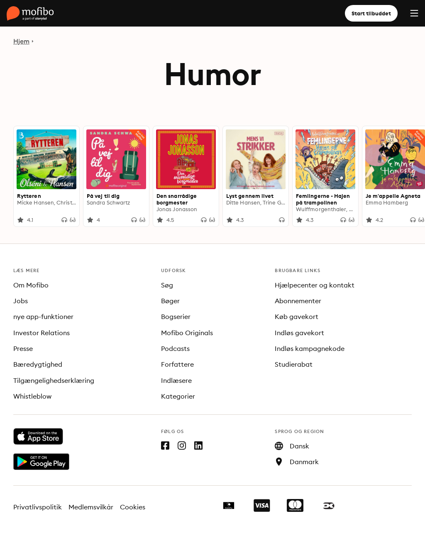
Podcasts (175, 348)
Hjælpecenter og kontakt (314, 285)
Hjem (21, 41)
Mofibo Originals (187, 333)
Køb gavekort (296, 316)
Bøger (170, 301)
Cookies (132, 507)
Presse (23, 348)
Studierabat (294, 364)
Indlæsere (176, 380)
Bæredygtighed (37, 364)
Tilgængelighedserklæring (53, 380)
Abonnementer (298, 301)
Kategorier (178, 396)
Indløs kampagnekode (309, 348)
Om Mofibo (31, 285)
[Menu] (414, 13)
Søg (167, 285)
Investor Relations (41, 333)
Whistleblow (32, 396)
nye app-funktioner (43, 316)
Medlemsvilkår (91, 507)
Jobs (20, 301)
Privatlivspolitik (37, 507)
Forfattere (177, 364)
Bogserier (176, 316)
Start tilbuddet (371, 13)
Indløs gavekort (299, 333)
